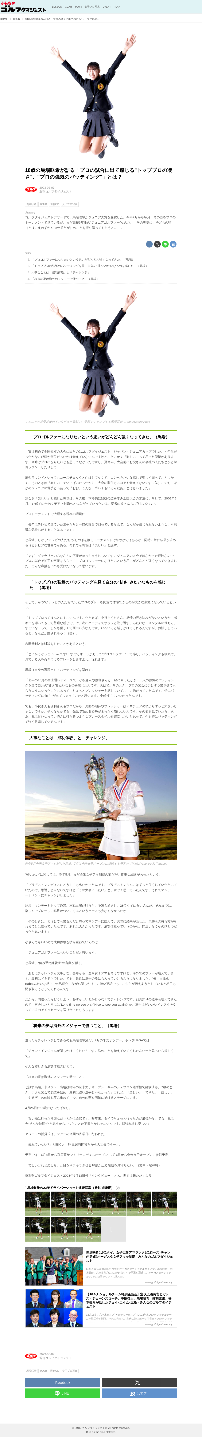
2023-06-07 (46, 187)
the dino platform (105, 1432)
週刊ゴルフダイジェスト (55, 191)
